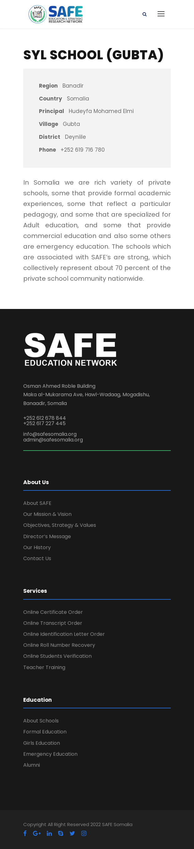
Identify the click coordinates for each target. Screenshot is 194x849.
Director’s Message (47, 536)
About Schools (41, 720)
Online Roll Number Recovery (59, 645)
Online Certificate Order (53, 612)
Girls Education (41, 743)
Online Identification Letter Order (64, 634)
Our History (37, 547)
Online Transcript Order (52, 623)
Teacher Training (44, 667)
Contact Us (37, 558)
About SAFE (37, 503)
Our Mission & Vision (47, 514)
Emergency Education (50, 754)
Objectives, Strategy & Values (59, 525)
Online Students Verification (57, 656)
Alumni (31, 765)
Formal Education (45, 731)
